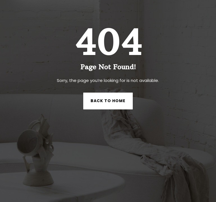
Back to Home (108, 101)
